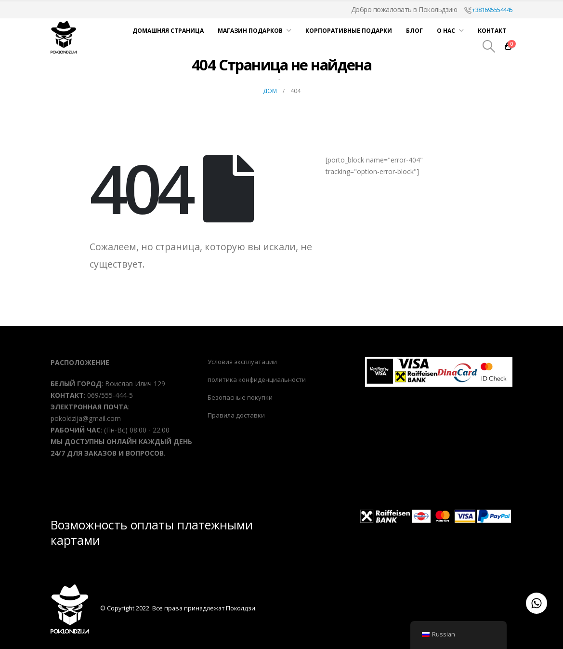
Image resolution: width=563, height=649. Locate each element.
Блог (414, 31)
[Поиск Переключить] (488, 46)
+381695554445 (488, 9)
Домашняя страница (168, 31)
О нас (446, 31)
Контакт (492, 31)
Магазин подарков (250, 31)
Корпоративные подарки (348, 31)
